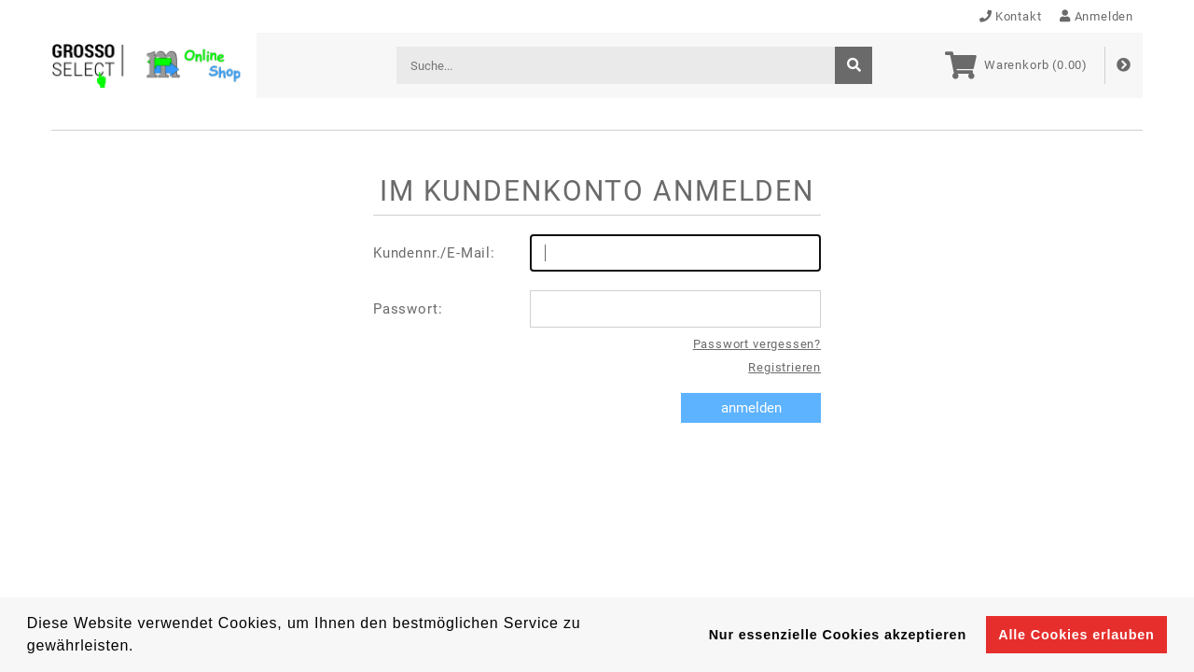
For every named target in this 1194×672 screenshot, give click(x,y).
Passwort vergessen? (757, 344)
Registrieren (784, 367)
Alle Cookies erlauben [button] (1076, 634)
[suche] (853, 65)
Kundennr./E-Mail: (597, 253)
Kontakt (1010, 16)
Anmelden (1096, 16)
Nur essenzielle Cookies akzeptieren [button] (837, 634)
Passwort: (597, 309)
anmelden (751, 407)
